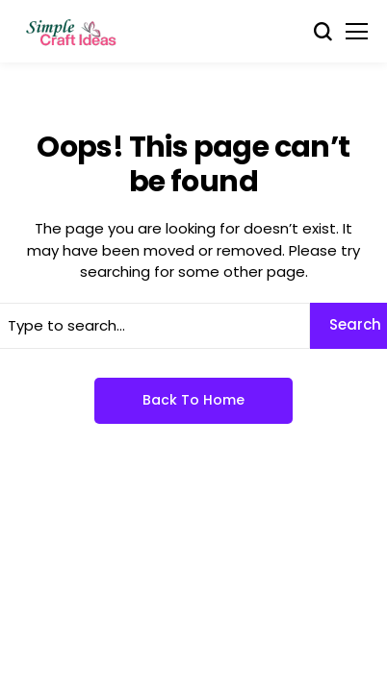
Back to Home (193, 399)
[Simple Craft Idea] (72, 32)
